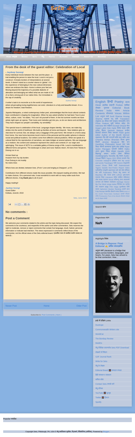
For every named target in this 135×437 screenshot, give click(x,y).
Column (120, 163)
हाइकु (106, 187)
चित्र (97, 146)
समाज (97, 189)
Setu (34, 56)
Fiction (119, 105)
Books (25, 56)
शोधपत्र (109, 113)
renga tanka (111, 184)
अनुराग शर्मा (104, 116)
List (97, 116)
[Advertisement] (112, 80)
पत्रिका (127, 194)
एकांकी (122, 194)
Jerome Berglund (110, 142)
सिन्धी (110, 165)
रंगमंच (117, 191)
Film (111, 187)
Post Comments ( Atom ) (51, 315)
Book (126, 108)
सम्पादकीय (122, 121)
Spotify (98, 402)
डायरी (124, 189)
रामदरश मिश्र (99, 177)
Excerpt (116, 126)
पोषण (120, 154)
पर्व (128, 173)
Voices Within (122, 113)
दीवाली (113, 191)
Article (126, 110)
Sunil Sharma (116, 116)
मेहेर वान (125, 142)
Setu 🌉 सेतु (67, 8)
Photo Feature (102, 123)
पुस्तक (106, 108)
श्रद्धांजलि (126, 163)
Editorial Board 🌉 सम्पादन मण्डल (108, 370)
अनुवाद (115, 121)
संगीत (96, 196)
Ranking (118, 189)
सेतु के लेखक (100, 366)
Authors (63, 56)
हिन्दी (110, 101)
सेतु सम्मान (122, 173)
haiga (116, 187)
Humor (126, 182)
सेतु (42, 56)
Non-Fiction (113, 168)
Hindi (98, 105)
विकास (122, 191)
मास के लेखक (99, 198)
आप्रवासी (126, 180)
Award (97, 165)
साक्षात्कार (98, 137)
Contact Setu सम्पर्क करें (104, 384)
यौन (96, 187)
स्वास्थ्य (105, 180)
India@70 (107, 161)
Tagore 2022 (111, 158)
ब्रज (128, 189)
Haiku (126, 149)
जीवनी (102, 146)
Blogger (106, 432)
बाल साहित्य (108, 126)
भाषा (128, 144)
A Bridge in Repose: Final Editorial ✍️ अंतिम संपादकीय (109, 244)
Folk (97, 191)
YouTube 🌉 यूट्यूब (103, 393)
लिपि (128, 187)
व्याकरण (101, 187)
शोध (128, 126)
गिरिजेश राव (121, 184)
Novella (112, 156)
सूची (112, 123)
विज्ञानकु (98, 154)
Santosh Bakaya (115, 130)
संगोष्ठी (105, 198)
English (100, 101)
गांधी (114, 163)
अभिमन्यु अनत (118, 180)
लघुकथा (98, 121)
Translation (124, 119)
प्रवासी (114, 149)
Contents (100, 113)
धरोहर (97, 130)
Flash (121, 133)
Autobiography (101, 156)
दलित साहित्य (118, 177)
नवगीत (127, 184)
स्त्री (115, 165)
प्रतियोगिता (98, 170)
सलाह (100, 180)
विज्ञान (103, 158)
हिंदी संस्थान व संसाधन (103, 375)
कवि (116, 119)
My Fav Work (100, 184)
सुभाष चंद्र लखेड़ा (118, 146)
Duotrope (99, 325)
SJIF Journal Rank (103, 357)
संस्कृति (105, 170)
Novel (118, 144)
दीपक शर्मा (108, 121)
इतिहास (114, 161)
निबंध (110, 133)
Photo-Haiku (108, 194)
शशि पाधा (118, 137)
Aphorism (103, 189)
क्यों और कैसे (120, 170)
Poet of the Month (114, 196)
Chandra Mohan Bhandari (107, 140)
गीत (104, 137)
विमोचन (106, 182)
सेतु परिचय (99, 388)
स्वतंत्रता (113, 182)
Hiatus (52, 56)
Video (127, 168)
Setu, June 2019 (80, 198)
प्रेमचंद (119, 158)
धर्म (102, 182)
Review (99, 110)
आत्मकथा (108, 146)
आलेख (105, 105)
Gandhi (105, 168)
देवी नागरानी (110, 137)
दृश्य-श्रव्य (126, 175)
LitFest (119, 175)
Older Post (81, 306)
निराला (115, 173)
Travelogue (108, 163)
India (109, 110)
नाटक (109, 175)
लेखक (98, 108)
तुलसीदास (123, 187)
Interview (99, 126)
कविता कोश (99, 379)
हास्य (113, 175)
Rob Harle (111, 128)
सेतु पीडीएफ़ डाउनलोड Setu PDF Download (112, 348)
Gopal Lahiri (100, 128)
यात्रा (121, 156)
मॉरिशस (127, 170)
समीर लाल (125, 137)
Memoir (126, 135)
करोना (113, 154)
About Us (88, 56)
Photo (104, 165)
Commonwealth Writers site (107, 329)
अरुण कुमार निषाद (102, 151)
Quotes (111, 189)
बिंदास (104, 130)
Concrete (98, 161)
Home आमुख (11, 56)
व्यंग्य (127, 121)
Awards (75, 56)
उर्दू (117, 156)
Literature (109, 177)
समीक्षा (126, 105)
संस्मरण (104, 133)
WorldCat (99, 334)
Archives (102, 56)
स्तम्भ (117, 110)
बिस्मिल (126, 154)
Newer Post (11, 306)
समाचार (115, 133)
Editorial (116, 108)
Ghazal (123, 126)
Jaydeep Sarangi (71, 100)
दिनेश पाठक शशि (123, 128)
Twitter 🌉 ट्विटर (102, 397)
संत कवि (98, 173)
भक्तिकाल (126, 177)
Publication (107, 173)
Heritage (120, 182)
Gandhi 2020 (123, 151)
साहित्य (120, 149)
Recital (102, 191)
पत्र (123, 144)
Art (103, 121)
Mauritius (98, 175)
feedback (116, 194)
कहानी (111, 105)
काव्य (127, 102)
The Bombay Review (104, 339)
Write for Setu (101, 361)
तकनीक (107, 191)
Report (121, 168)
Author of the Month (112, 135)
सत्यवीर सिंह (125, 158)
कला (119, 161)
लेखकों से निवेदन (101, 352)
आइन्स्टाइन (111, 170)
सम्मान (106, 154)
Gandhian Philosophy (105, 144)
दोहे (105, 175)
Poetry (119, 101)
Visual (110, 180)
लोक (96, 180)
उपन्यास (97, 182)
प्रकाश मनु (108, 119)
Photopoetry (103, 196)
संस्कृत (113, 151)
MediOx (98, 343)
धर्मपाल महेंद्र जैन (122, 123)
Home (47, 306)
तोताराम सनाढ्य (125, 196)
